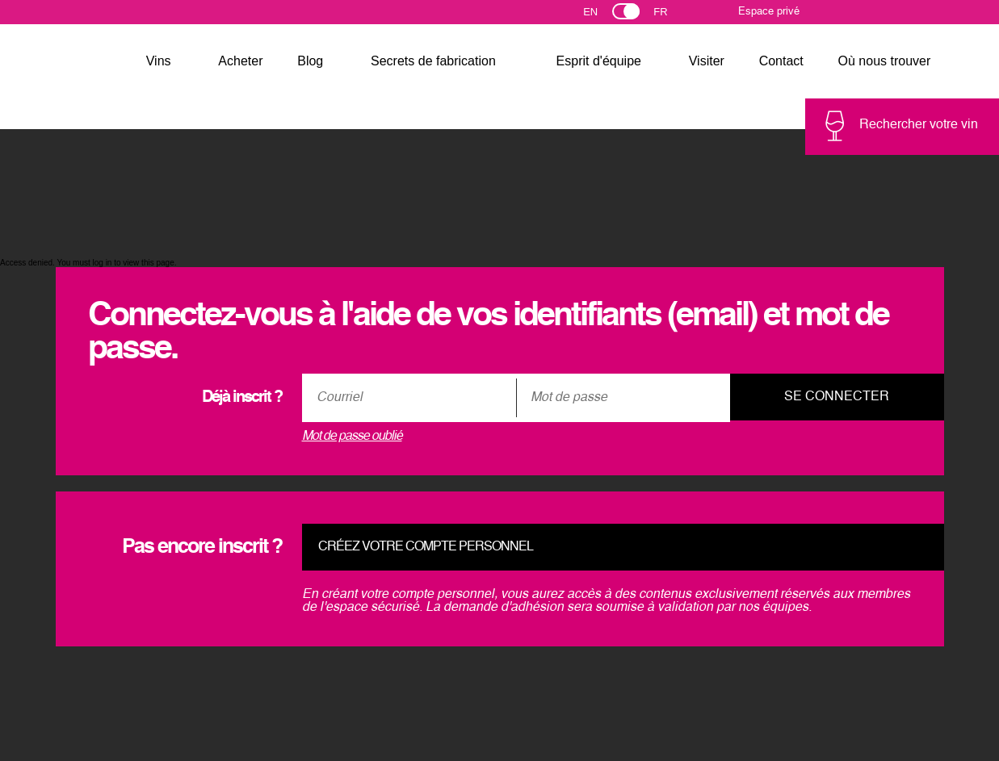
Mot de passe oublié (352, 436)
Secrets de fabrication (433, 61)
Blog (310, 61)
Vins (158, 61)
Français (667, 15)
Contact (781, 61)
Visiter (706, 61)
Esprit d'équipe (598, 61)
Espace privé (769, 11)
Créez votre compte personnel (425, 547)
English (605, 15)
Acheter (240, 61)
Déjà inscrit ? (242, 398)
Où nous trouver (884, 61)
